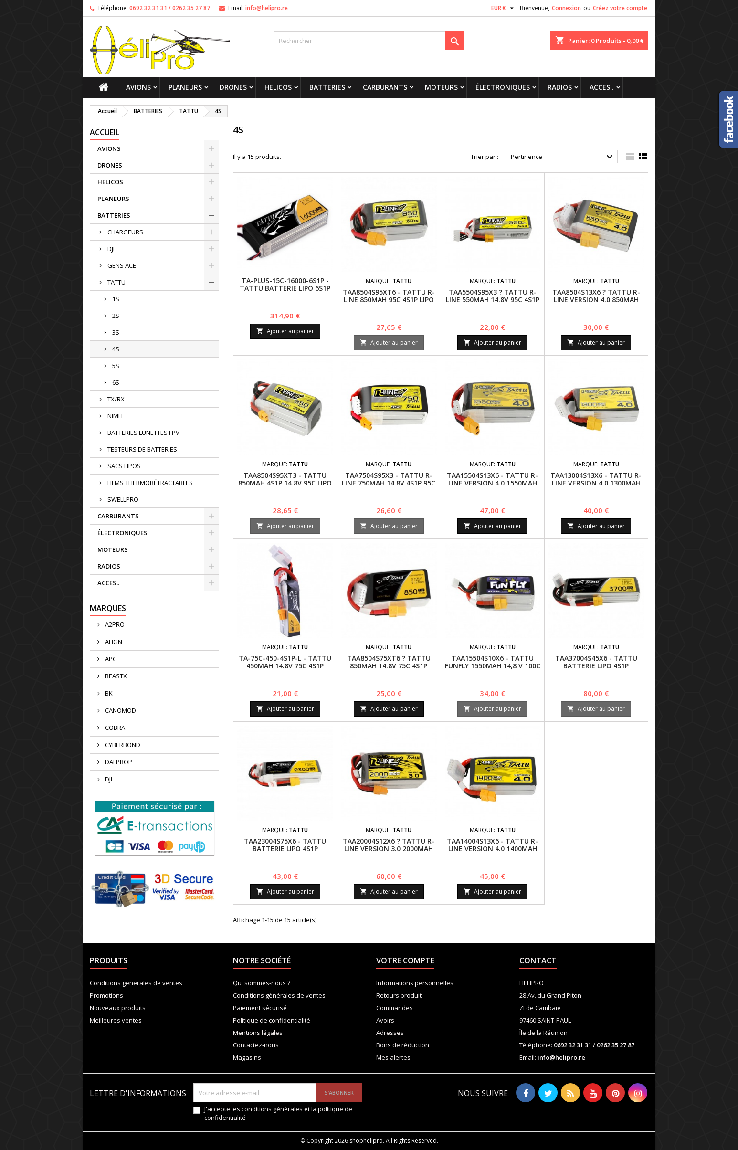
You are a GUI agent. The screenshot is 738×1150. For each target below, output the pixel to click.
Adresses (390, 1032)
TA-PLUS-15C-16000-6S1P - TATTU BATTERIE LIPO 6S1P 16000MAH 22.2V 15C (285, 288)
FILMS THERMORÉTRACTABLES (150, 482)
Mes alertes (393, 1057)
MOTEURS (441, 87)
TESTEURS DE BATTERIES (142, 449)
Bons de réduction (402, 1045)
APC (110, 658)
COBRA (114, 727)
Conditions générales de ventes (136, 983)
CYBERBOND (122, 744)
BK (108, 693)
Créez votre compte (620, 8)
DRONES (233, 87)
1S (115, 299)
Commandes (394, 1007)
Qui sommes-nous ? (261, 983)
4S (115, 349)
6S (115, 382)
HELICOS (278, 87)
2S (115, 315)
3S (115, 332)
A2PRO (114, 624)
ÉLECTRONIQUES (502, 87)
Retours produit (399, 995)
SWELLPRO (122, 499)
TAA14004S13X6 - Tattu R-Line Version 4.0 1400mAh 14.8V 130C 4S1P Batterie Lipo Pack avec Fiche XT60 (492, 852)
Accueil (104, 132)
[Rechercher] (369, 40)
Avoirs (385, 1020)
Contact (538, 960)
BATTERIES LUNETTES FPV (143, 432)
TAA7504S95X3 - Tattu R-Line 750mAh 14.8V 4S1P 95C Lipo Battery (388, 483)
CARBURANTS (385, 87)
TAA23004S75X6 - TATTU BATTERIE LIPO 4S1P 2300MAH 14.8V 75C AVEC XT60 (285, 852)
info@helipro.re (266, 8)
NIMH (115, 415)
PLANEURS (185, 87)
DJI (111, 248)
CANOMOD (120, 710)
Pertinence (563, 157)
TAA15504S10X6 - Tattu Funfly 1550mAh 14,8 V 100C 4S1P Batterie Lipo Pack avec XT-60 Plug (492, 670)
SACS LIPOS (124, 466)
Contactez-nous (256, 1045)
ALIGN (113, 641)
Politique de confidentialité (271, 1020)
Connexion (566, 8)
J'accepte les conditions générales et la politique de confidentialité (278, 1113)
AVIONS (138, 87)
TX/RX (116, 399)
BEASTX (115, 676)
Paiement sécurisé (260, 1007)
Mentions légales (258, 1032)
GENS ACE (121, 265)
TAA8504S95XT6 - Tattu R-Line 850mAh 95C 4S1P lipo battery (389, 299)
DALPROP (118, 762)
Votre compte (405, 960)
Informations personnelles (414, 983)
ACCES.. (602, 87)
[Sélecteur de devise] (503, 8)
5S (115, 365)
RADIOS (560, 87)
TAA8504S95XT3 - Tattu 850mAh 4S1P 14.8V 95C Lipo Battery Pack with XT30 (285, 483)
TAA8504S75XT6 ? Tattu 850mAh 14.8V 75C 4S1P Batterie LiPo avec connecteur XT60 (389, 670)
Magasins (247, 1057)
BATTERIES (327, 87)
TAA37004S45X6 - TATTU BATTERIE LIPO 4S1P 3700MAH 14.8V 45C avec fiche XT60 (596, 670)
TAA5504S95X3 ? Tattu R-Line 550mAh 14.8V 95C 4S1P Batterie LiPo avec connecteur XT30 (492, 303)
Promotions (106, 995)
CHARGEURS (125, 232)
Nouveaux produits (118, 1007)
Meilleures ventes (116, 1020)
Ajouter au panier (285, 331)
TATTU (116, 282)
